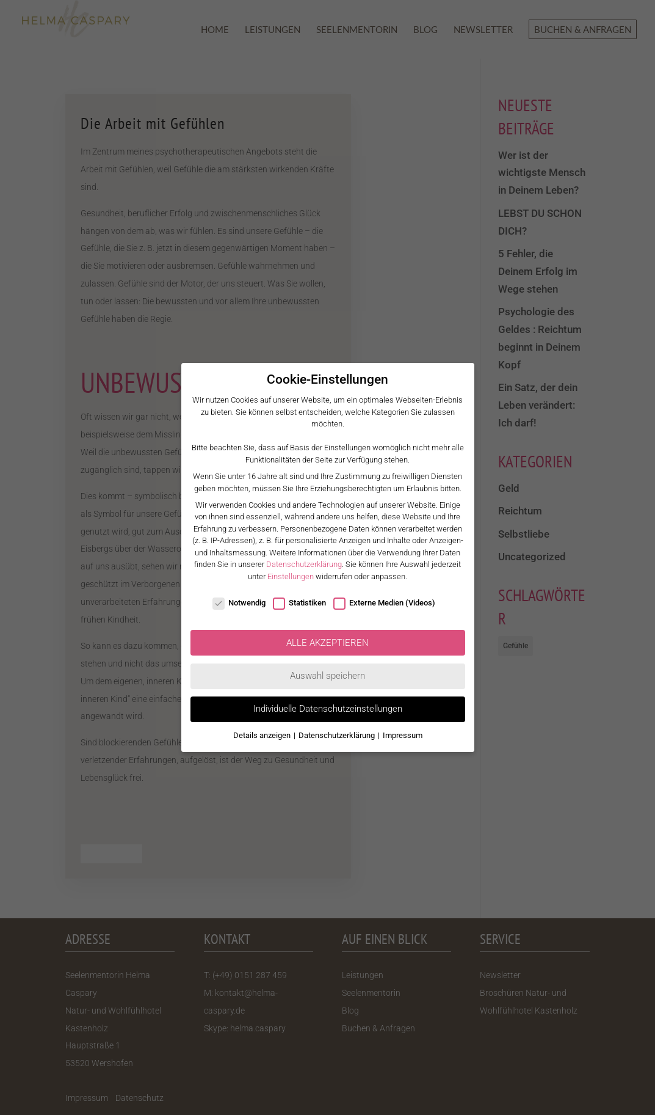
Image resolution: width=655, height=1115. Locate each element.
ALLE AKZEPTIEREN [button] (327, 642)
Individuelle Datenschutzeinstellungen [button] (327, 708)
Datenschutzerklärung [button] (338, 735)
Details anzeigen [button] (262, 735)
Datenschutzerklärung (304, 564)
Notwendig (239, 603)
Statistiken (299, 603)
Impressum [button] (402, 735)
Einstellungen (290, 576)
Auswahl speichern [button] (327, 675)
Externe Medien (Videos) (384, 603)
